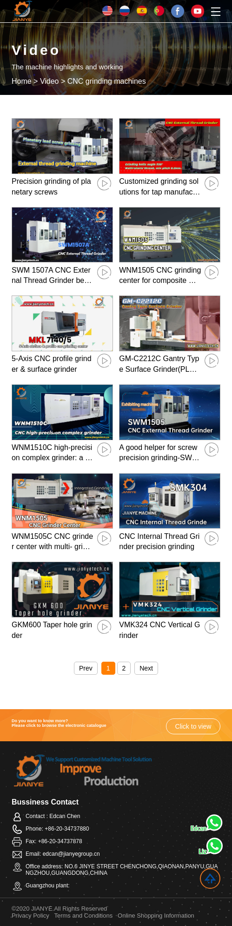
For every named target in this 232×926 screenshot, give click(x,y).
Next (146, 668)
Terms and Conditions (83, 915)
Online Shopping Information (156, 915)
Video (49, 81)
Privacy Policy (30, 915)
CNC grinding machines (106, 81)
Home (22, 81)
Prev (86, 668)
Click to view (193, 726)
